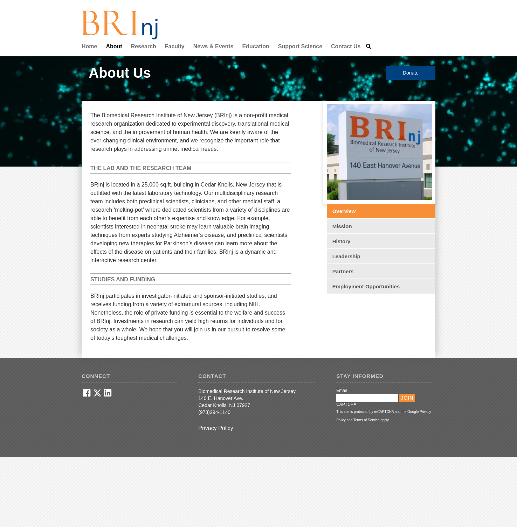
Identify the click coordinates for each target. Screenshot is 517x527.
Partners (343, 271)
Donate (411, 73)
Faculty (175, 46)
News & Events (213, 46)
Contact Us (345, 46)
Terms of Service (366, 420)
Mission (342, 226)
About (114, 46)
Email (341, 390)
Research (143, 46)
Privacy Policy (215, 428)
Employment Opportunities (366, 286)
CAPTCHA (346, 404)
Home (89, 46)
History (341, 241)
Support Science (300, 46)
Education (255, 46)
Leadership (346, 256)
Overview (344, 211)
